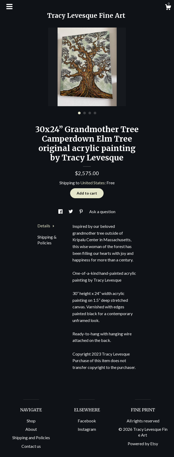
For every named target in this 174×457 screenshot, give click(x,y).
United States (92, 182)
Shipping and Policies (31, 437)
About (31, 429)
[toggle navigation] (9, 6)
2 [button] (84, 113)
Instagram (87, 429)
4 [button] (95, 113)
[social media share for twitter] (71, 211)
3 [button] (89, 113)
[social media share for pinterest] (81, 211)
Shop (31, 420)
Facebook (87, 420)
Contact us (31, 446)
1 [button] (79, 113)
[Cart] (168, 8)
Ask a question (102, 211)
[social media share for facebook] (60, 211)
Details (45, 225)
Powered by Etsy (143, 443)
